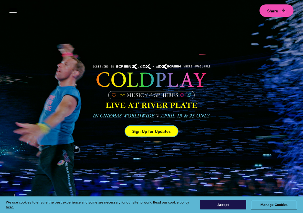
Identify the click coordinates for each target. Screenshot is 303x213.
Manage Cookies (274, 204)
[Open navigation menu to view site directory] (13, 10)
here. (10, 206)
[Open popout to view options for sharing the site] (277, 10)
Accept (223, 204)
